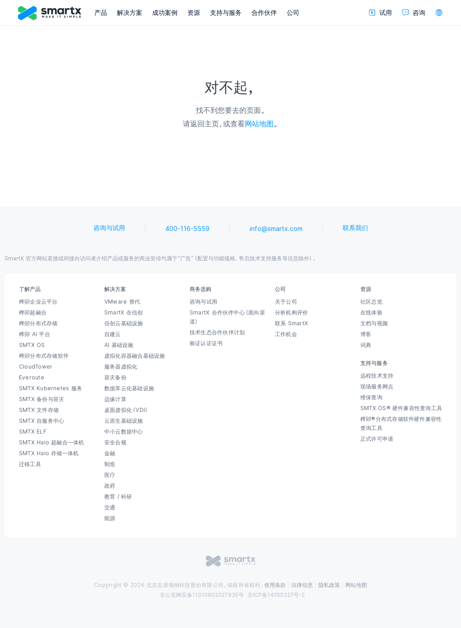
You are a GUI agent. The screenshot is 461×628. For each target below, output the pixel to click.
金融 (109, 453)
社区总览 (371, 302)
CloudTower (35, 366)
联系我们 (355, 228)
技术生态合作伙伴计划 (217, 332)
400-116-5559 (187, 229)
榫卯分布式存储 (38, 323)
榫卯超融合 (33, 312)
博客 (365, 334)
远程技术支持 (376, 376)
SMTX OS (32, 345)
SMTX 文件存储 (39, 410)
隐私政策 (329, 585)
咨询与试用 (109, 228)
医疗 (109, 475)
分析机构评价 (291, 312)
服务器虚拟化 (120, 366)
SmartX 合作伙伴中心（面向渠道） (227, 317)
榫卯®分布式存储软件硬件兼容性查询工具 (401, 423)
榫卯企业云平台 (38, 302)
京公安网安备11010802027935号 (202, 595)
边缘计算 (115, 399)
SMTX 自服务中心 (41, 421)
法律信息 (302, 585)
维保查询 (371, 397)
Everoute (31, 377)
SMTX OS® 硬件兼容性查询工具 (401, 408)
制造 (109, 464)
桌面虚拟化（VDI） (126, 410)
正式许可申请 (376, 439)
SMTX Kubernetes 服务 (50, 388)
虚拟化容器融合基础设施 (134, 356)
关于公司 (286, 302)
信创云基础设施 (123, 323)
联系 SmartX (291, 323)
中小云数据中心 (123, 431)
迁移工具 (30, 464)
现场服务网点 (376, 386)
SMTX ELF (33, 431)
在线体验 (371, 312)
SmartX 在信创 (123, 312)
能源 (109, 518)
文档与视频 (374, 323)
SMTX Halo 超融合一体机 (51, 442)
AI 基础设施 (119, 345)
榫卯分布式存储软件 (44, 356)
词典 (365, 345)
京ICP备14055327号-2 (276, 595)
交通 (109, 507)
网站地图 (259, 123)
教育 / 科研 (118, 496)
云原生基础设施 (123, 421)
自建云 (112, 334)
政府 (109, 486)
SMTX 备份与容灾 (41, 399)
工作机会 (286, 334)
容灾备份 (115, 377)
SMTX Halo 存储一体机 (49, 453)
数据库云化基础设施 (129, 388)
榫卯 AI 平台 (34, 334)
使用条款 (275, 585)
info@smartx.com (276, 229)
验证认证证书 (206, 343)
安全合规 (115, 442)
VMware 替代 (122, 302)
